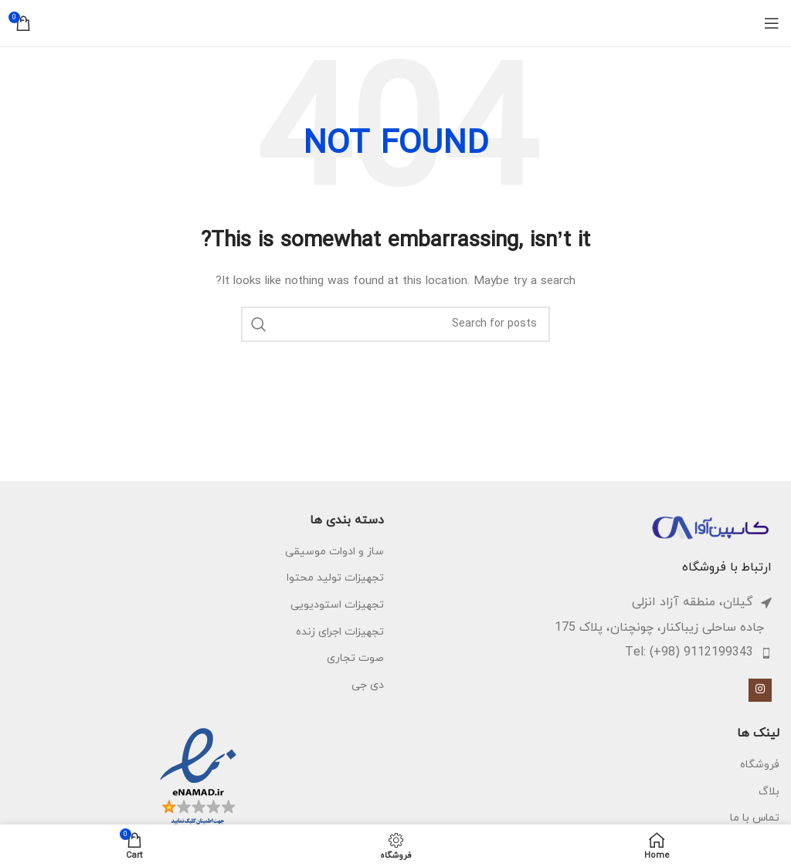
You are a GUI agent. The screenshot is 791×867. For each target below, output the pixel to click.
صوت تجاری (355, 658)
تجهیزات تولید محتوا (335, 578)
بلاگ (769, 791)
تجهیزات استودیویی (337, 605)
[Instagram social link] (760, 690)
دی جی (367, 685)
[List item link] (585, 653)
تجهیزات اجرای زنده (340, 632)
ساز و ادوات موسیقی (334, 551)
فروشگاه (759, 764)
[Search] (395, 324)
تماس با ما (754, 818)
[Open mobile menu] (771, 23)
